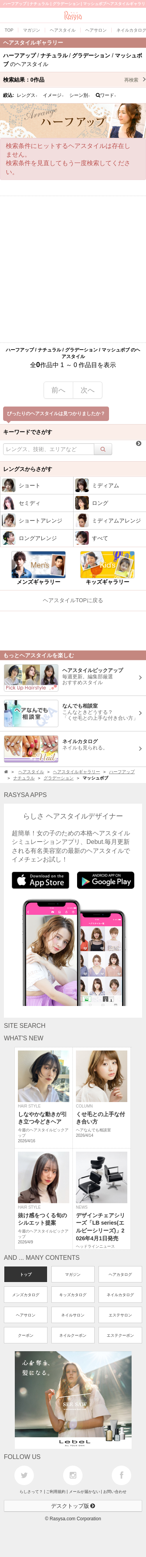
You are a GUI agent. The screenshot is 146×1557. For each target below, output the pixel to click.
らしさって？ (31, 1491)
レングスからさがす (27, 469)
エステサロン (120, 1315)
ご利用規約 (55, 1491)
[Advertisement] (73, 269)
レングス (27, 95)
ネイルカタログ (120, 1295)
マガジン (73, 1274)
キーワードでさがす (27, 432)
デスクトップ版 (73, 1506)
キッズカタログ (72, 1295)
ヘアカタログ (120, 1274)
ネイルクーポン (72, 1335)
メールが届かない (84, 1491)
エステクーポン (120, 1335)
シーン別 (79, 95)
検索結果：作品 (74, 80)
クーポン (25, 1335)
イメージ (53, 95)
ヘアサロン (25, 1315)
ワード (106, 95)
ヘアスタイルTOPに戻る (73, 600)
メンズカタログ (25, 1295)
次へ (88, 390)
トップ (26, 1274)
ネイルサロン (72, 1315)
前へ (58, 390)
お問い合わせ (115, 1491)
